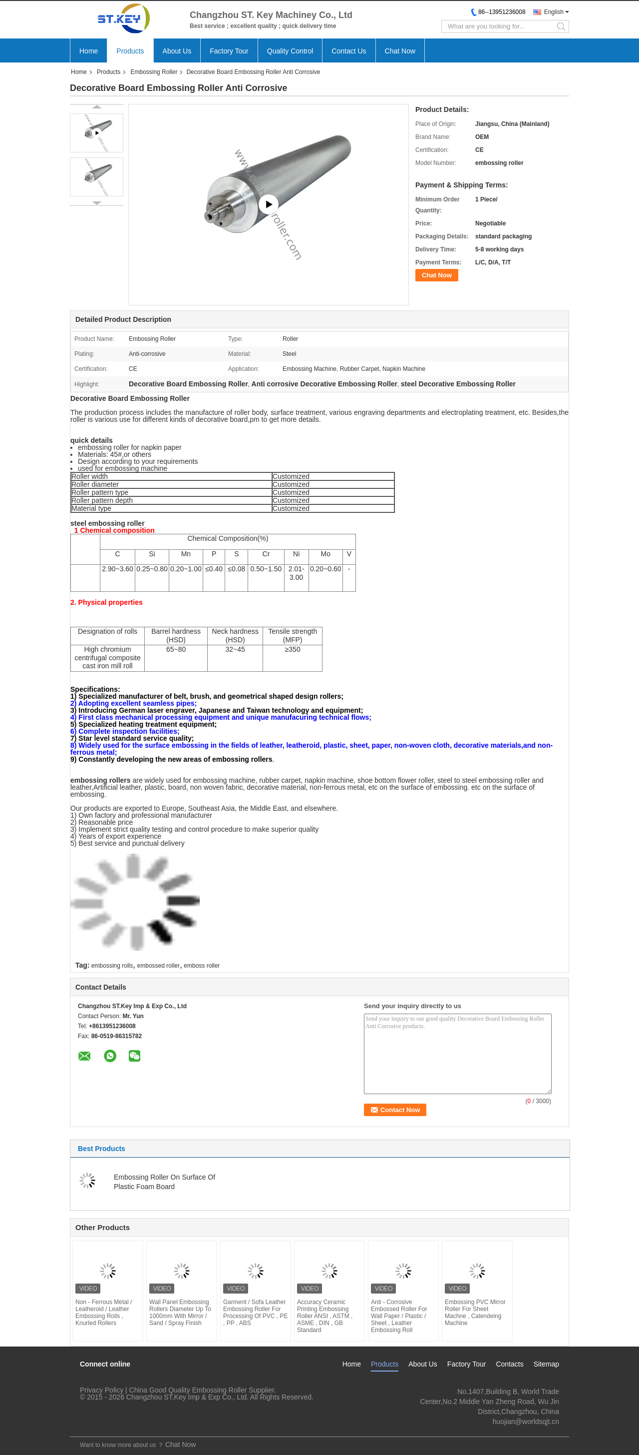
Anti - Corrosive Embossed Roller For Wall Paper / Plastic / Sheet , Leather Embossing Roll (399, 1316)
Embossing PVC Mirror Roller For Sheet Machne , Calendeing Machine (475, 1313)
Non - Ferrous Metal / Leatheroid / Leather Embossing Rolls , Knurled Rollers (103, 1313)
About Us (177, 51)
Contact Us (348, 51)
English (554, 11)
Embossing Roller (153, 71)
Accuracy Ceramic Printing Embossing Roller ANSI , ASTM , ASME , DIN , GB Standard (324, 1316)
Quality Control (290, 51)
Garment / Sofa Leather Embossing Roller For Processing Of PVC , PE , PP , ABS (255, 1313)
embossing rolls (112, 965)
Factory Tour (229, 51)
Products (130, 51)
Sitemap (546, 1364)
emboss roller (202, 965)
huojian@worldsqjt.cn (526, 1422)
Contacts (509, 1364)
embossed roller (158, 965)
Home (88, 51)
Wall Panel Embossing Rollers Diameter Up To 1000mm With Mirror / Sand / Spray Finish (180, 1313)
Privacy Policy (101, 1390)
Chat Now (400, 51)
